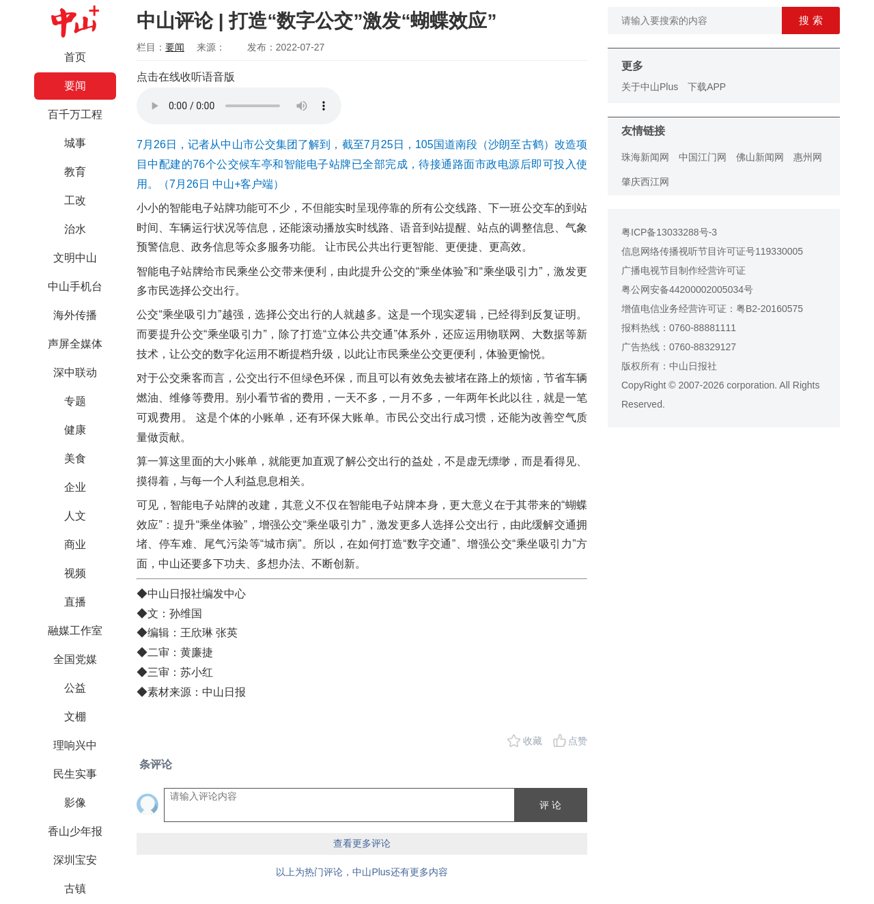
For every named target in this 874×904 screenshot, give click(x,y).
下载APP (707, 86)
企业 (75, 487)
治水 (75, 229)
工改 (75, 200)
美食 (75, 458)
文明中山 (75, 258)
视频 (75, 573)
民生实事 (75, 774)
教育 (75, 172)
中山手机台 (75, 286)
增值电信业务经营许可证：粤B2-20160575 (712, 308)
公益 (75, 688)
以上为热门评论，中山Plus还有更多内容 (361, 871)
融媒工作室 (75, 630)
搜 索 (810, 20)
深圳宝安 (75, 860)
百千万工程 (75, 114)
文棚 (75, 716)
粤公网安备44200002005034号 (687, 289)
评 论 (550, 805)
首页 (75, 57)
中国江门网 (703, 157)
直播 (75, 602)
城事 (75, 143)
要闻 (75, 85)
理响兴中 (75, 745)
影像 (75, 802)
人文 (75, 516)
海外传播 (75, 315)
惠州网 (807, 157)
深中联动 (75, 372)
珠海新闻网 (645, 157)
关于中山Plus (649, 86)
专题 (75, 401)
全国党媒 (75, 659)
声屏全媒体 (75, 344)
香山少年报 (75, 831)
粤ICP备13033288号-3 (669, 232)
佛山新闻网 (760, 157)
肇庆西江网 (645, 181)
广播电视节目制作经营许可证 (683, 270)
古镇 (75, 888)
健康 (75, 430)
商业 (75, 544)
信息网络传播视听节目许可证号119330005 (712, 251)
